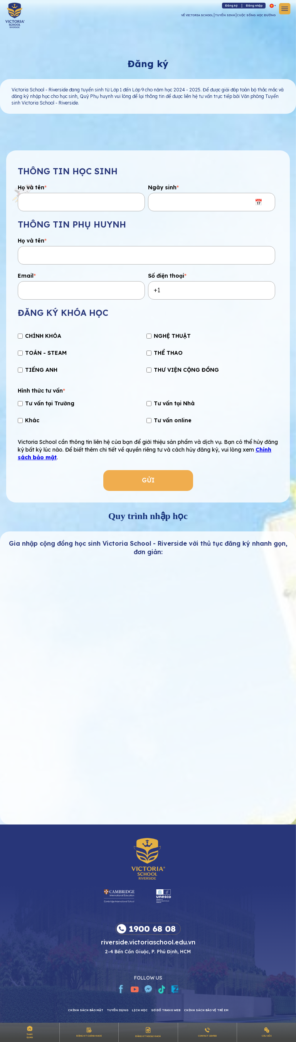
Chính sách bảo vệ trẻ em (206, 1010)
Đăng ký (231, 5)
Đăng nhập (254, 5)
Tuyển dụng (117, 1010)
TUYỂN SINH (225, 15)
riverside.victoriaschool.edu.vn (148, 941)
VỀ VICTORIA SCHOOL (197, 15)
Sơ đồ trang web (165, 1010)
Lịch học (140, 1010)
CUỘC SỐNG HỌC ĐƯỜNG (256, 15)
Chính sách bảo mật (85, 1010)
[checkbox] (146, 354)
